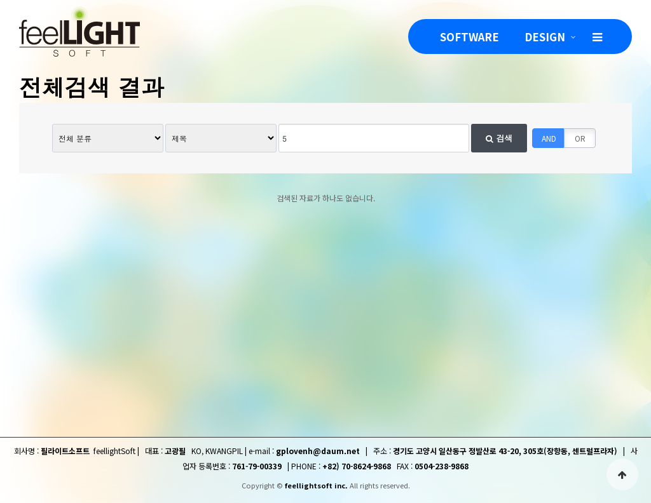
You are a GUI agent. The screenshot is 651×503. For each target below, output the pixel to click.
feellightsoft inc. (316, 485)
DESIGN (544, 36)
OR (580, 138)
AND (549, 138)
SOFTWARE (469, 36)
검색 (499, 138)
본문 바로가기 (0, 0)
